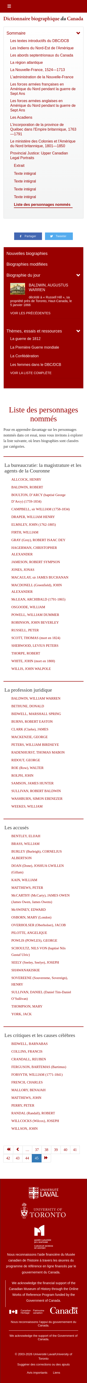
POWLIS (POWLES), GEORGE (34, 940)
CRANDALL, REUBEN (28, 1059)
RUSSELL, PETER (25, 630)
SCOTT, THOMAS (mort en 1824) (35, 638)
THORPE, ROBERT (25, 653)
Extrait (19, 166)
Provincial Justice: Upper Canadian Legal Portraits (39, 155)
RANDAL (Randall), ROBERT (33, 1113)
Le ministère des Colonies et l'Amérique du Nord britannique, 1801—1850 (42, 143)
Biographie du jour (23, 275)
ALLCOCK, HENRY (26, 479)
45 (37, 1158)
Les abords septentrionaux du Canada (41, 55)
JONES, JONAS (22, 570)
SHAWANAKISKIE (25, 970)
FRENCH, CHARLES (27, 1082)
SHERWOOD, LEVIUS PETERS (34, 645)
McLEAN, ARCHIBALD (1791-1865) (38, 599)
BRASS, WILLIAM (25, 844)
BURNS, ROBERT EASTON (32, 721)
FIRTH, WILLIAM (24, 532)
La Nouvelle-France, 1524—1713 (37, 70)
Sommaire (16, 33)
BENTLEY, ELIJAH (25, 836)
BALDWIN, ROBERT (27, 487)
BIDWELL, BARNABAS (29, 1044)
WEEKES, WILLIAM (27, 806)
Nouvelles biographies (27, 253)
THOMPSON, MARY (26, 1006)
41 (75, 1150)
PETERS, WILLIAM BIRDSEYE (35, 745)
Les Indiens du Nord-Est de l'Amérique (42, 48)
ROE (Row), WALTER (27, 768)
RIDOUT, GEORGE (25, 760)
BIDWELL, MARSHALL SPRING (36, 714)
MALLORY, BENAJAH (28, 1090)
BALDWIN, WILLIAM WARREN (36, 698)
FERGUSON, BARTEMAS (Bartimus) (38, 1067)
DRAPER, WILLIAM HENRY (33, 517)
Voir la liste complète (31, 373)
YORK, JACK (21, 1014)
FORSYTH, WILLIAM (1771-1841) (37, 1074)
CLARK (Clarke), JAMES (29, 729)
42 (8, 1158)
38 (46, 1150)
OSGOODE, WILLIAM (28, 607)
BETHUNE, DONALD (27, 706)
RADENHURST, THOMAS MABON (38, 752)
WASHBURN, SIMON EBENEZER (36, 798)
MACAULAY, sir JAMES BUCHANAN (39, 577)
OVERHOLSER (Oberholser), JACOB (38, 925)
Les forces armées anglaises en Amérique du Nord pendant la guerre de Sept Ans (43, 105)
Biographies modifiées (27, 264)
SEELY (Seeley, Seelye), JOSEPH (35, 962)
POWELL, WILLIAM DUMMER (35, 615)
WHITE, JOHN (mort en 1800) (33, 661)
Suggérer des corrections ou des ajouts (43, 1364)
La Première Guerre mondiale (34, 347)
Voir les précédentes (30, 313)
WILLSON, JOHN (24, 1128)
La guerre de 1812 (25, 339)
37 (37, 1150)
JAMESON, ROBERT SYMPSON (35, 562)
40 (65, 1150)
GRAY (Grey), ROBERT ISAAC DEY (38, 540)
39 (56, 1150)
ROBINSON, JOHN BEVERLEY (35, 622)
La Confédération (24, 356)
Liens (56, 1372)
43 (17, 1158)
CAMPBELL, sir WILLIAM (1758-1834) (40, 509)
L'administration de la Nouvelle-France (42, 77)
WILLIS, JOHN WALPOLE (31, 669)
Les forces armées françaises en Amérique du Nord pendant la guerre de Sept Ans (43, 89)
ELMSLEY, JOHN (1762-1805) (33, 524)
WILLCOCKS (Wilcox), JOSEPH (35, 1121)
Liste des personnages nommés (42, 205)
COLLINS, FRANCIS (26, 1051)
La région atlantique (26, 62)
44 (27, 1158)
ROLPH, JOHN (22, 775)
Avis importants (37, 1372)
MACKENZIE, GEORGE (29, 737)
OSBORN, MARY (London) (31, 917)
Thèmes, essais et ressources (34, 331)
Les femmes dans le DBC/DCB (35, 365)
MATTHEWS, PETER (27, 888)
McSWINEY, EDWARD (28, 909)
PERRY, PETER (22, 1105)
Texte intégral (25, 173)
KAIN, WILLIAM (24, 880)
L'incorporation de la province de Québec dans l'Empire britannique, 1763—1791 (43, 129)
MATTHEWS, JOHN (26, 1098)
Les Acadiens (21, 117)
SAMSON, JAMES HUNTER (32, 783)
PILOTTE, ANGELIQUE (29, 933)
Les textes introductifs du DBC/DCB (39, 41)
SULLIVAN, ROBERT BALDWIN (36, 791)
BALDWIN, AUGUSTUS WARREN (48, 287)
